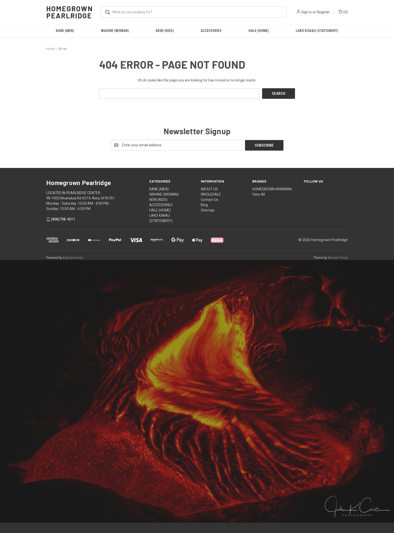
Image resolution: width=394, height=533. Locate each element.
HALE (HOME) (259, 31)
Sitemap (207, 210)
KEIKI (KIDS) (165, 31)
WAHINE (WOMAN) (115, 31)
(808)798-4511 (63, 219)
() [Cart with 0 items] (343, 12)
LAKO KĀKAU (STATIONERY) (317, 31)
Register (323, 12)
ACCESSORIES (211, 31)
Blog (204, 204)
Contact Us (209, 199)
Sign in (306, 12)
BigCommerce (73, 257)
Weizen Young (338, 257)
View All (258, 194)
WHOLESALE (211, 194)
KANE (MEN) (65, 31)
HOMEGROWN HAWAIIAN (272, 189)
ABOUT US (209, 189)
